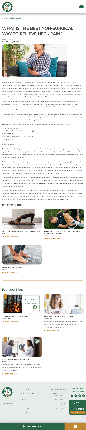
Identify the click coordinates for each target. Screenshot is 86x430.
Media (27, 408)
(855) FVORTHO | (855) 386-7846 (78, 390)
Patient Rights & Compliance (59, 394)
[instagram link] (83, 395)
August (18, 18)
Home (27, 389)
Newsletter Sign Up (59, 404)
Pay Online (59, 399)
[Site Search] (81, 6)
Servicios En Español (58, 389)
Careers (27, 404)
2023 (12, 18)
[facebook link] (72, 395)
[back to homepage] (2, 18)
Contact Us (59, 408)
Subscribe (78, 412)
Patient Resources (27, 393)
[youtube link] (79, 395)
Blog (7, 18)
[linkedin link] (76, 395)
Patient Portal (27, 399)
